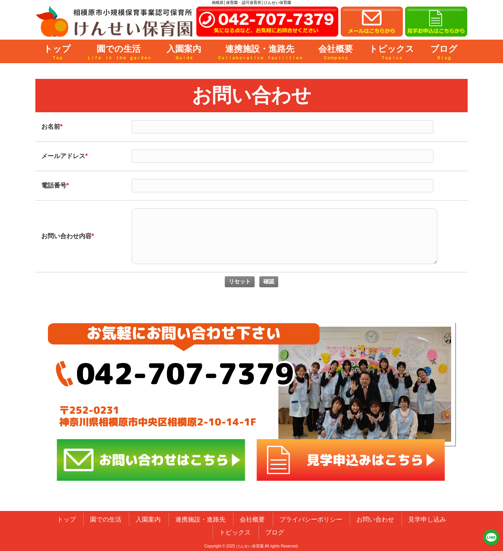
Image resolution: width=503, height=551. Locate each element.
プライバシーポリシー (310, 519)
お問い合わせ (375, 519)
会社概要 (252, 519)
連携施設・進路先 (200, 519)
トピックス (235, 532)
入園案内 (148, 519)
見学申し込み (427, 519)
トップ (66, 519)
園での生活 (105, 519)
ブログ (274, 532)
